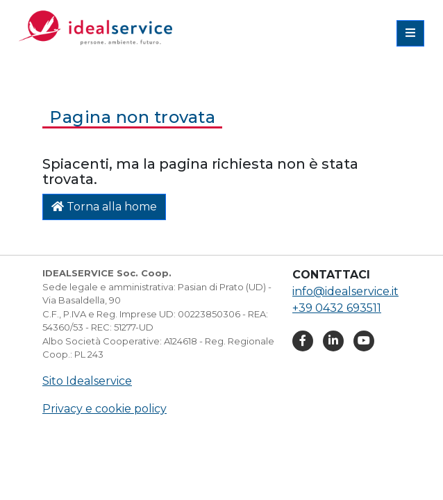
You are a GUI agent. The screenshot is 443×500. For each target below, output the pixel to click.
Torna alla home (104, 206)
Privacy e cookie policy (104, 408)
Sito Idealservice (87, 381)
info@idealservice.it (345, 291)
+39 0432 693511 (336, 308)
